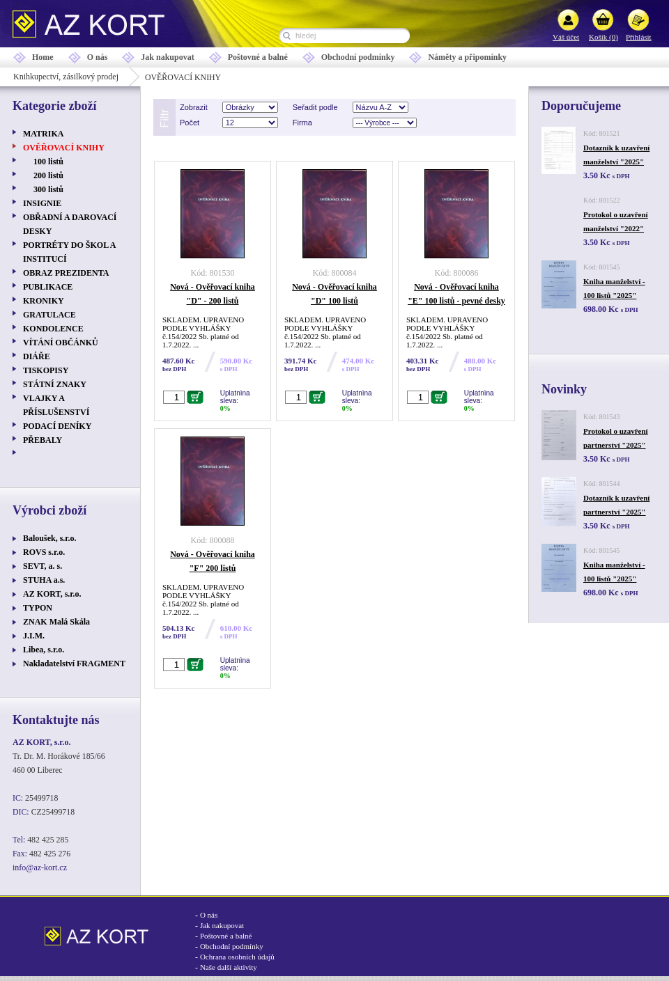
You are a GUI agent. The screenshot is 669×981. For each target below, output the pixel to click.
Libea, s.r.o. (43, 649)
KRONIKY (43, 301)
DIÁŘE (36, 356)
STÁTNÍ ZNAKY (54, 384)
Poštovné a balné (258, 57)
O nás (97, 57)
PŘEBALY (42, 440)
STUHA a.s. (44, 580)
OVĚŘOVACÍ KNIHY (64, 147)
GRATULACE (49, 315)
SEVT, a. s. (42, 566)
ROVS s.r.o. (44, 552)
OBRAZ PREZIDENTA (66, 273)
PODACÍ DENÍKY (57, 426)
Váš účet (566, 37)
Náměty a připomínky (467, 57)
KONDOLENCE (53, 328)
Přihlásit (639, 37)
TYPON (37, 608)
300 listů (48, 189)
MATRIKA (43, 134)
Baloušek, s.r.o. (50, 538)
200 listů (48, 175)
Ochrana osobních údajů (237, 956)
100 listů (48, 161)
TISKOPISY (45, 370)
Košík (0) (603, 37)
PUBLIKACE (47, 287)
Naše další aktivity (228, 967)
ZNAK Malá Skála (56, 622)
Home (43, 57)
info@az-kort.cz (40, 867)
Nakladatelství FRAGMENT (74, 663)
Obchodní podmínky (358, 57)
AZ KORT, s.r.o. (52, 594)
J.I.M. (34, 636)
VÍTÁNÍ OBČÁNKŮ (60, 342)
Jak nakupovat (167, 57)
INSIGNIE (42, 203)
